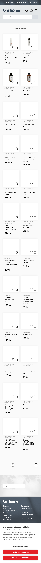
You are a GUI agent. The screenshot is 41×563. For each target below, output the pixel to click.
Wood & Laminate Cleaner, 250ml (10, 370)
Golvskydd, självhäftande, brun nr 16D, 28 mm (29, 371)
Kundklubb (21, 2)
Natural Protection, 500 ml (10, 58)
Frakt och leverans (26, 517)
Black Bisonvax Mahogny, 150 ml (29, 226)
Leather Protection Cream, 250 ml (10, 227)
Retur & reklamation (27, 519)
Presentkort (7, 513)
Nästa (36, 465)
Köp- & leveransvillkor (28, 514)
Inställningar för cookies (20, 546)
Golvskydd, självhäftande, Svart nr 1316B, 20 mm (28, 443)
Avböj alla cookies (20, 552)
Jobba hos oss (7, 515)
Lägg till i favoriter (13, 47)
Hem (10, 26)
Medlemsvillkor (7, 519)
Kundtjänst (8, 2)
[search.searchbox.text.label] (18, 17)
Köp (16, 47)
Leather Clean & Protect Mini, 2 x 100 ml (29, 159)
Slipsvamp (27, 405)
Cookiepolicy (25, 512)
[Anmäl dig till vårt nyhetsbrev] (14, 486)
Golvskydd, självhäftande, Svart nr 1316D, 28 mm (28, 300)
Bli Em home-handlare (10, 510)
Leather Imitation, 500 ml (10, 299)
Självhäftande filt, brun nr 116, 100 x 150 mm (10, 442)
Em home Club (7, 517)
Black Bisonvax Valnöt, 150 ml (10, 193)
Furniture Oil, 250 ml (9, 125)
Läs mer (20, 539)
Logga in (33, 2)
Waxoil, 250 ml (28, 91)
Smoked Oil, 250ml (9, 92)
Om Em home (7, 508)
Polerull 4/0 (27, 335)
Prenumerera (31, 486)
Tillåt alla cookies (20, 558)
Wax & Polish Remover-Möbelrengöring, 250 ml (10, 263)
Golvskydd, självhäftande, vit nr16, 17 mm (10, 407)
